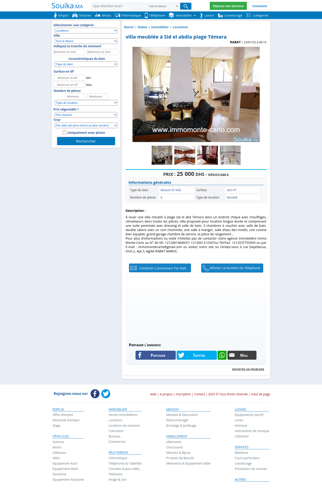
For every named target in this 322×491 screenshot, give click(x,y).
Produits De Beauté (180, 458)
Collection (242, 436)
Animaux (241, 425)
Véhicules (61, 436)
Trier (57, 120)
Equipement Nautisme (68, 479)
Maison (172, 409)
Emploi (58, 409)
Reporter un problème (248, 369)
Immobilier (160, 27)
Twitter (199, 355)
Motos (57, 447)
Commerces (117, 441)
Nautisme (59, 474)
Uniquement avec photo (86, 132)
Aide (153, 394)
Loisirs (240, 409)
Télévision (116, 474)
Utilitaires (59, 452)
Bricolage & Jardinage (181, 425)
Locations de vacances (124, 425)
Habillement (176, 436)
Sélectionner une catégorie (73, 25)
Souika (67, 5)
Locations (180, 27)
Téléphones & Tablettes (125, 463)
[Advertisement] (196, 308)
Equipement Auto (65, 463)
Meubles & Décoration (182, 415)
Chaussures (174, 447)
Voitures (58, 442)
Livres (239, 420)
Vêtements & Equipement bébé (188, 463)
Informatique (118, 458)
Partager (158, 355)
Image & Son (118, 479)
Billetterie (241, 452)
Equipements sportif (249, 415)
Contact (199, 394)
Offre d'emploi (63, 415)
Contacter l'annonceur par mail (162, 268)
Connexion (259, 6)
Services (242, 447)
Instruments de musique (252, 431)
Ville (56, 36)
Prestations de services (251, 469)
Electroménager (177, 420)
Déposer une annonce (228, 6)
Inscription (183, 394)
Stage (56, 425)
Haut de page (260, 394)
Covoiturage (243, 463)
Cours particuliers (247, 458)
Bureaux (115, 436)
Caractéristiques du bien (86, 59)
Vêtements (173, 442)
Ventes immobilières (123, 415)
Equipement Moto (65, 469)
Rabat (142, 27)
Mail (244, 355)
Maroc (129, 27)
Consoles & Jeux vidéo (124, 469)
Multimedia (118, 452)
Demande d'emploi (66, 420)
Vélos (56, 458)
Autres (240, 480)
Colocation (116, 431)
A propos (166, 394)
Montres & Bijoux (178, 452)
